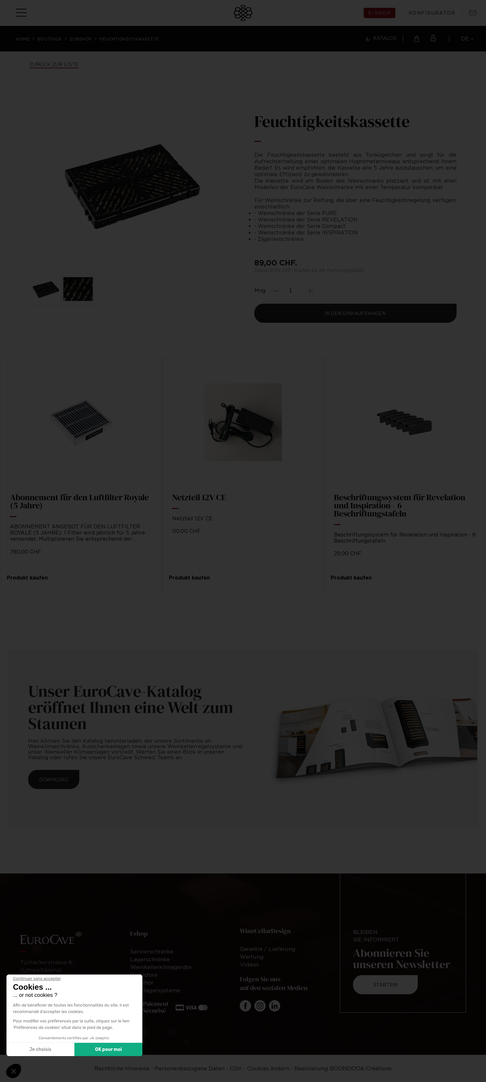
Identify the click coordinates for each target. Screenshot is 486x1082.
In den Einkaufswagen (355, 313)
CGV (236, 1068)
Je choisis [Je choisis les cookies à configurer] (40, 1049)
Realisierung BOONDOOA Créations (343, 1068)
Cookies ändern (268, 1068)
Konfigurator (432, 13)
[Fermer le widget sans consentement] (37, 978)
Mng (259, 290)
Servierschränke (151, 951)
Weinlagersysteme (155, 990)
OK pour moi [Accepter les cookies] (108, 1049)
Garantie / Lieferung (267, 949)
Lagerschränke (150, 959)
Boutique (50, 39)
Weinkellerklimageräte (161, 967)
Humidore (144, 975)
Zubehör (81, 39)
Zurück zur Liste (53, 64)
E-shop (379, 12)
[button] (13, 1071)
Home (22, 39)
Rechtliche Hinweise (122, 1068)
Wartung (252, 957)
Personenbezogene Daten (190, 1068)
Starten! (385, 984)
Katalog (384, 38)
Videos (249, 964)
